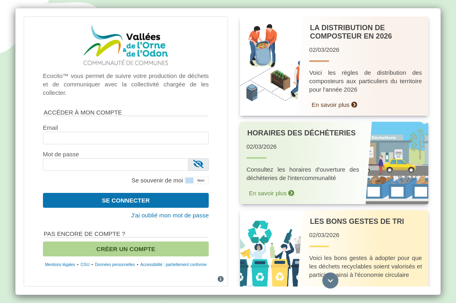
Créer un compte (125, 249)
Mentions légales (60, 264)
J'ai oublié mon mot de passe (170, 215)
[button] (197, 180)
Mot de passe (61, 154)
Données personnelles (115, 264)
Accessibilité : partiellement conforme (173, 264)
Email (50, 127)
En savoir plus (334, 104)
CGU (85, 264)
